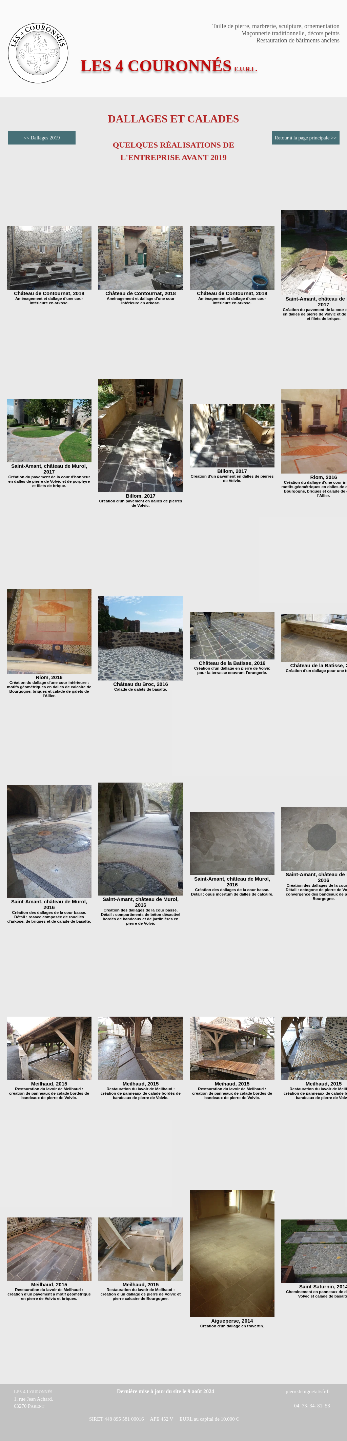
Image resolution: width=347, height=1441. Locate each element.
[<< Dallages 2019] (42, 138)
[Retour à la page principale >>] (306, 138)
